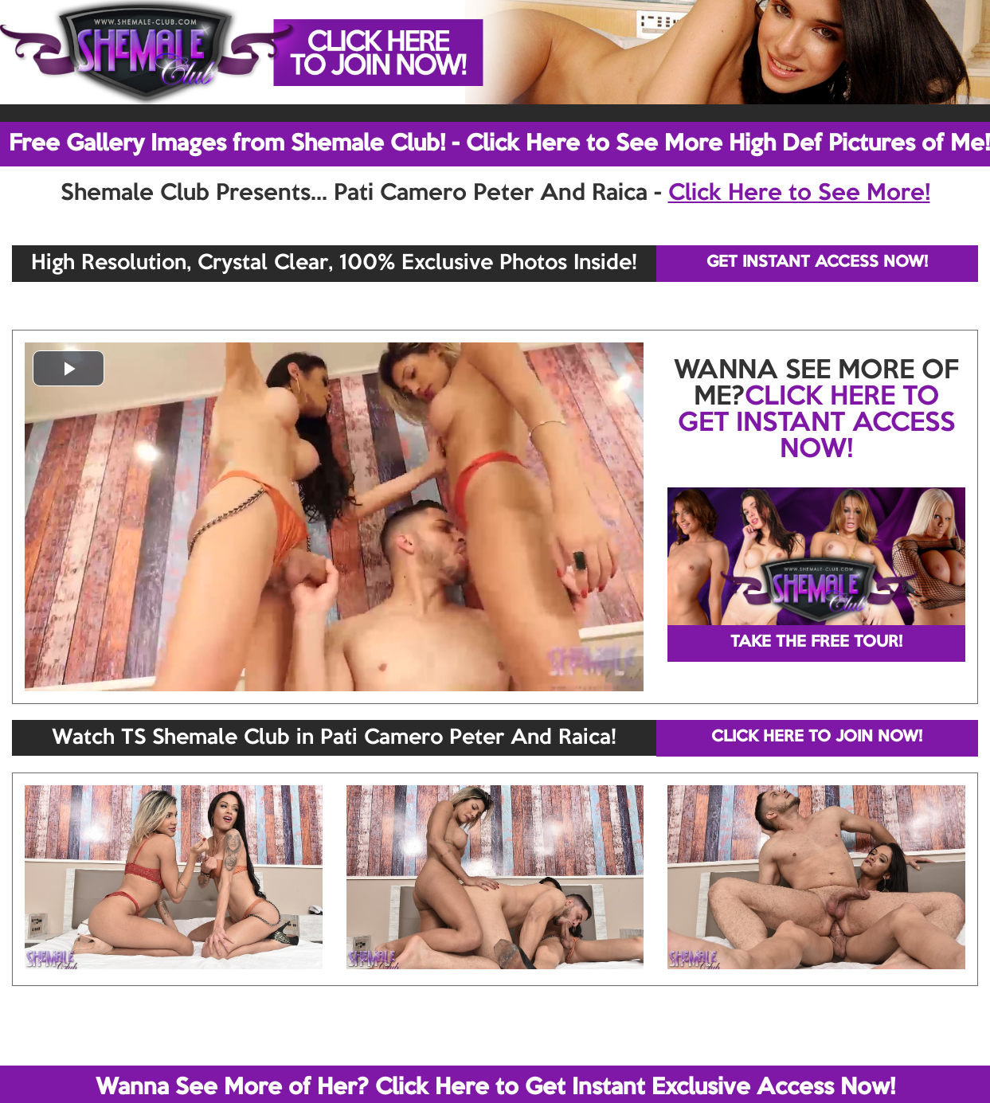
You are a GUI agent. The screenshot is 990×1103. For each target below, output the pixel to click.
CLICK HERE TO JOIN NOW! (816, 737)
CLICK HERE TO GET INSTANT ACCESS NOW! (816, 423)
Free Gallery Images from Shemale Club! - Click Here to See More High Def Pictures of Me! (499, 144)
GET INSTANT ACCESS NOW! (817, 263)
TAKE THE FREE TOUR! (816, 643)
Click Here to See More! (799, 193)
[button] (68, 368)
